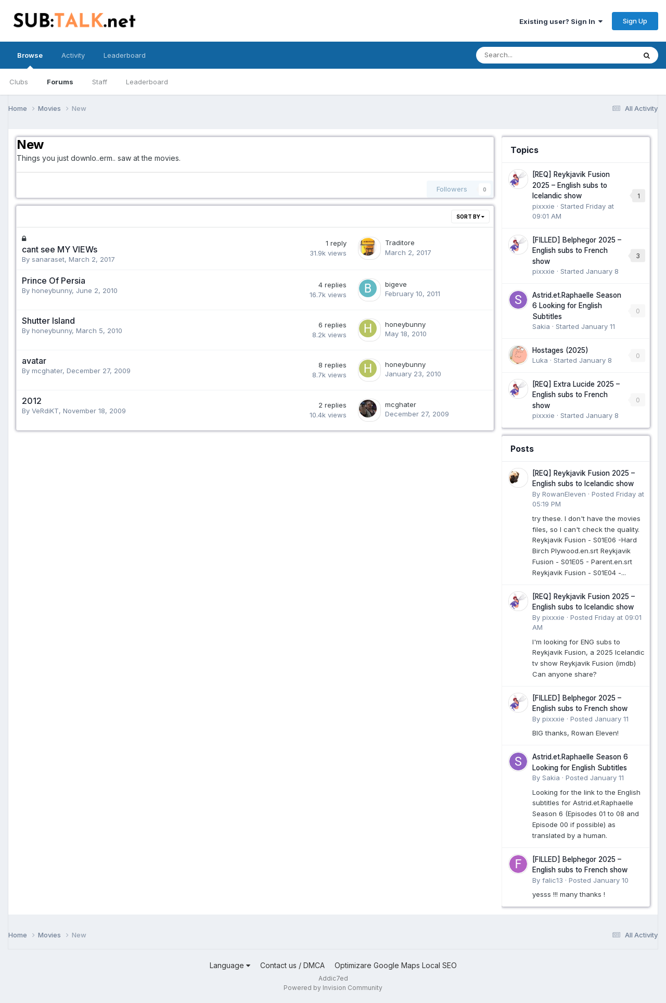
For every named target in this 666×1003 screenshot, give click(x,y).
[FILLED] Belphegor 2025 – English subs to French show (576, 250)
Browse (30, 60)
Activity (73, 55)
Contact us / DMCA (292, 965)
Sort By (470, 216)
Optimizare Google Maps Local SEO (396, 965)
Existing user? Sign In (561, 21)
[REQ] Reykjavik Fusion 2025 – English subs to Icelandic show (571, 185)
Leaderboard (147, 82)
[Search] (528, 55)
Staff (99, 82)
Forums (60, 82)
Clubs (18, 82)
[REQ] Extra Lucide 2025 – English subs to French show (576, 395)
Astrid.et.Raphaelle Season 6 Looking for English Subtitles (576, 306)
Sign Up (635, 21)
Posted (599, 719)
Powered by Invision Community (333, 988)
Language (230, 965)
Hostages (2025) (560, 350)
